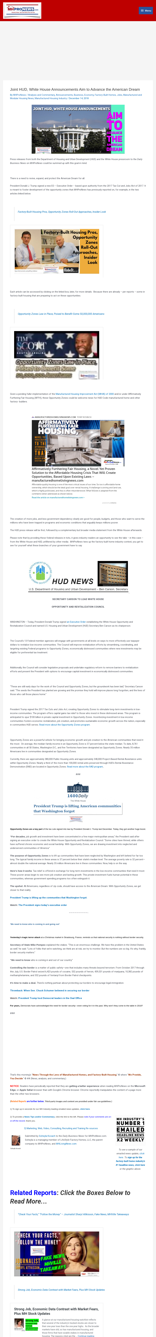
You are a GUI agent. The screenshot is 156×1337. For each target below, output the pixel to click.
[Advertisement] (78, 44)
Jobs (119, 95)
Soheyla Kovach (46, 1133)
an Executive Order (76, 619)
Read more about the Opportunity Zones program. (64, 722)
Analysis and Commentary (41, 95)
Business (78, 95)
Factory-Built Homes (105, 95)
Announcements (64, 95)
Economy (89, 95)
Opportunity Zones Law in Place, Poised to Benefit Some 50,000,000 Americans (61, 313)
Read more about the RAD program (85, 764)
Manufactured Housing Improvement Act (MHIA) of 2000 (85, 394)
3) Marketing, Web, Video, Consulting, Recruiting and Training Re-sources (61, 1125)
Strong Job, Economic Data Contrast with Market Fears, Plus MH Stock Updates (61, 1287)
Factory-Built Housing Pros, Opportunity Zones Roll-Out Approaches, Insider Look (62, 211)
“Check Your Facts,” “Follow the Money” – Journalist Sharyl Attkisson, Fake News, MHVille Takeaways (73, 1211)
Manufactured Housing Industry (51, 98)
